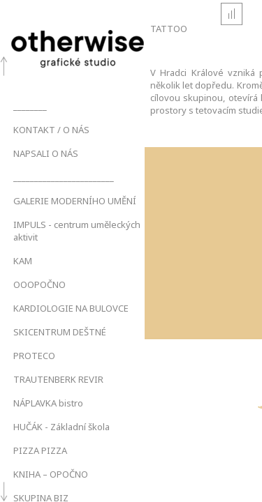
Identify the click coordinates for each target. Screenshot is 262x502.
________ (30, 106)
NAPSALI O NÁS (45, 153)
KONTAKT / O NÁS (51, 129)
